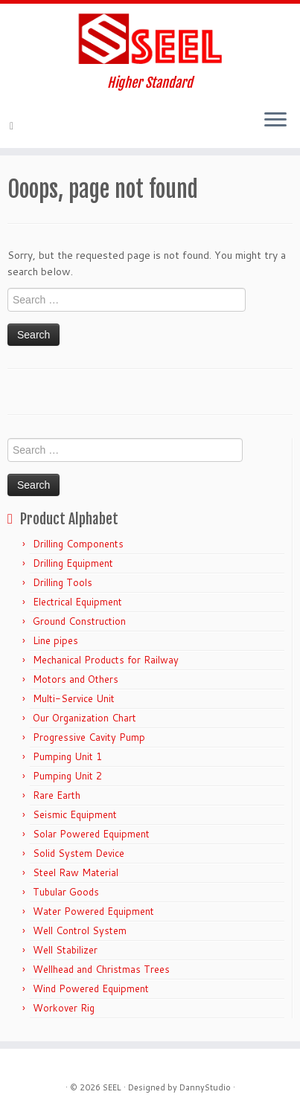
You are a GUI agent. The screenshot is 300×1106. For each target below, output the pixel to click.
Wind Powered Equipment (91, 988)
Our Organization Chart (84, 717)
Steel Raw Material (75, 872)
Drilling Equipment (73, 563)
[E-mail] (14, 125)
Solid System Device (78, 853)
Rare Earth (56, 795)
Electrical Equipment (77, 601)
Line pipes (55, 640)
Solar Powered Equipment (91, 833)
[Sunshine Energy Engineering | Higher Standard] (150, 39)
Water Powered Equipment (93, 911)
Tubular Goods (66, 891)
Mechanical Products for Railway (106, 659)
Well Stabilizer (65, 950)
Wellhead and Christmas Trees (101, 969)
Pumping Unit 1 (67, 756)
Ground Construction (79, 621)
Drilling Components (78, 543)
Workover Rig (64, 1008)
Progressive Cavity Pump (89, 737)
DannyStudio (205, 1087)
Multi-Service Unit (74, 698)
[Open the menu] (275, 121)
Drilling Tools (62, 582)
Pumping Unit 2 (67, 775)
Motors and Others (75, 679)
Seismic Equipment (75, 814)
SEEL (112, 1087)
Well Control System (80, 930)
